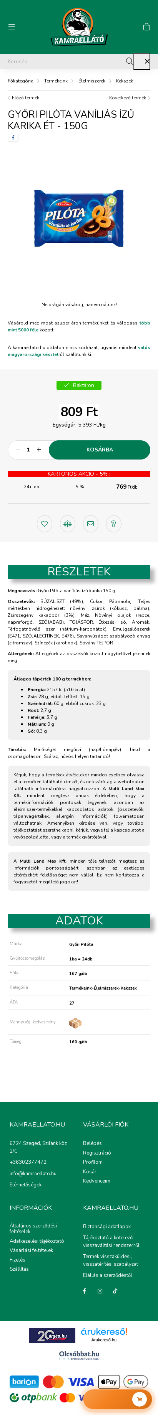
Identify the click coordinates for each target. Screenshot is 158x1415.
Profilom (93, 1163)
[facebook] (13, 138)
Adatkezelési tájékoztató (37, 1242)
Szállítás (19, 1270)
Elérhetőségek (26, 1184)
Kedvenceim (96, 1181)
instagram (100, 1291)
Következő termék (127, 98)
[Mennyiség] (28, 450)
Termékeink (56, 81)
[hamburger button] (11, 27)
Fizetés (17, 1260)
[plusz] (39, 450)
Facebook (84, 1291)
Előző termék (25, 98)
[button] (44, 522)
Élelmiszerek (91, 81)
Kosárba (99, 449)
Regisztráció (97, 1153)
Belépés (92, 1144)
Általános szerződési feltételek (33, 1229)
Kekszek (124, 81)
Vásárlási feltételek (31, 1251)
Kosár (89, 1172)
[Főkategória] (20, 80)
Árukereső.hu (103, 1340)
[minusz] (17, 450)
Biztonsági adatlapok (107, 1226)
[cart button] (146, 27)
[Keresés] (79, 61)
